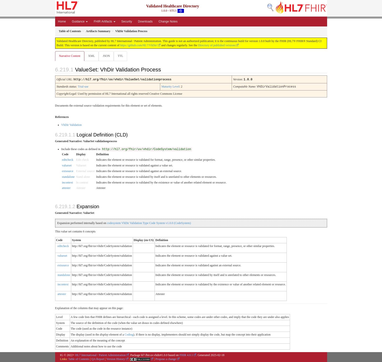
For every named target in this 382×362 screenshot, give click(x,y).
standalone (68, 176)
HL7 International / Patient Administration (100, 355)
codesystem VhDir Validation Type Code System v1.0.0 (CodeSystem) (149, 223)
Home (62, 21)
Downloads (145, 21)
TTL (122, 56)
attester (66, 187)
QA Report (97, 359)
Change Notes (168, 21)
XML (92, 56)
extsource (67, 171)
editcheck (67, 159)
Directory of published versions (217, 45)
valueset (67, 165)
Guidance (80, 21)
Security (126, 21)
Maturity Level (170, 86)
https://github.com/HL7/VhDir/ (138, 45)
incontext (67, 182)
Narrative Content (69, 56)
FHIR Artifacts (104, 21)
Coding (129, 334)
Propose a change (166, 359)
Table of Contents (78, 359)
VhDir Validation (71, 124)
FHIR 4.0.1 (186, 355)
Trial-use (83, 86)
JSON (107, 56)
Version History (115, 359)
